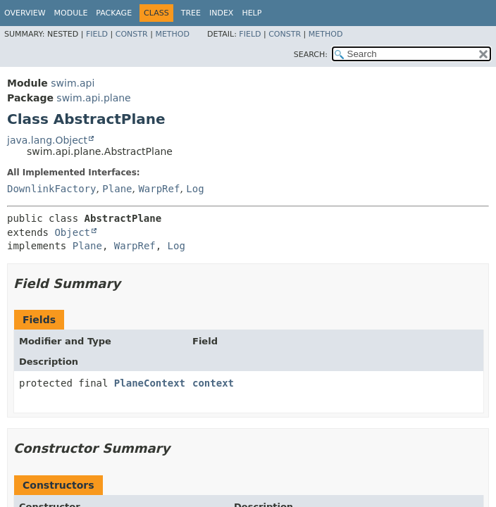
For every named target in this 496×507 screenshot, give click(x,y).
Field (97, 34)
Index (221, 13)
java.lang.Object (47, 140)
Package (114, 13)
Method (172, 34)
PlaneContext (149, 383)
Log (195, 188)
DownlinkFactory (51, 188)
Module (71, 13)
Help (251, 13)
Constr (132, 34)
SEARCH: (311, 54)
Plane (117, 188)
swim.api (72, 83)
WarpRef (159, 188)
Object (72, 232)
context (213, 383)
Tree (191, 13)
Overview (25, 13)
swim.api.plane (93, 98)
